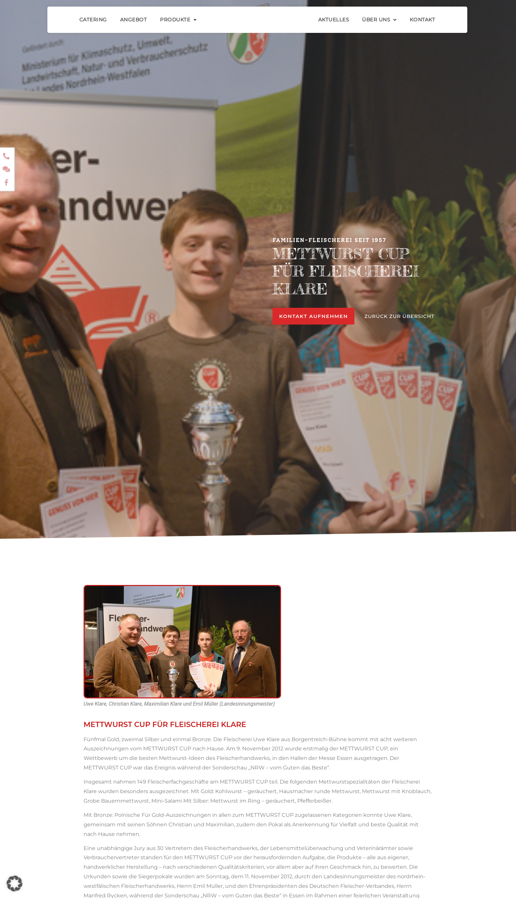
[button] (14, 883)
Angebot (133, 19)
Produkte (178, 20)
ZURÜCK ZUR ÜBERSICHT (399, 316)
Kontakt (422, 19)
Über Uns (379, 20)
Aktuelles (333, 19)
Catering (93, 19)
